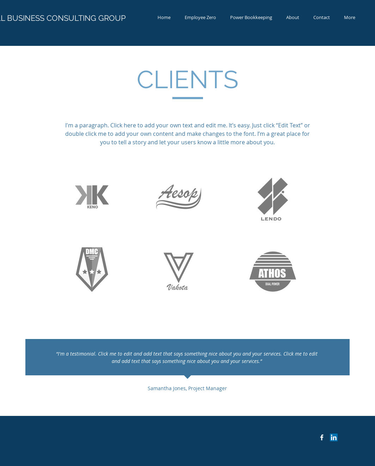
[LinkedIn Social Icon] (334, 437)
